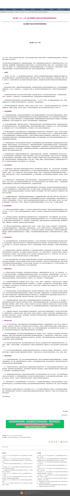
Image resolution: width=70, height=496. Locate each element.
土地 (18, 437)
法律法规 (23, 9)
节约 (21, 437)
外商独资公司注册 (61, 9)
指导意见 (28, 437)
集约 (23, 437)
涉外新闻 (42, 9)
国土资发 (10, 437)
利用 (25, 437)
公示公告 (33, 9)
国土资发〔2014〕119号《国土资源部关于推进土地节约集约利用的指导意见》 (17, 458)
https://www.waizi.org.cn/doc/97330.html (14, 435)
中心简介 (14, 9)
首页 (5, 9)
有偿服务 (51, 9)
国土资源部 (14, 437)
